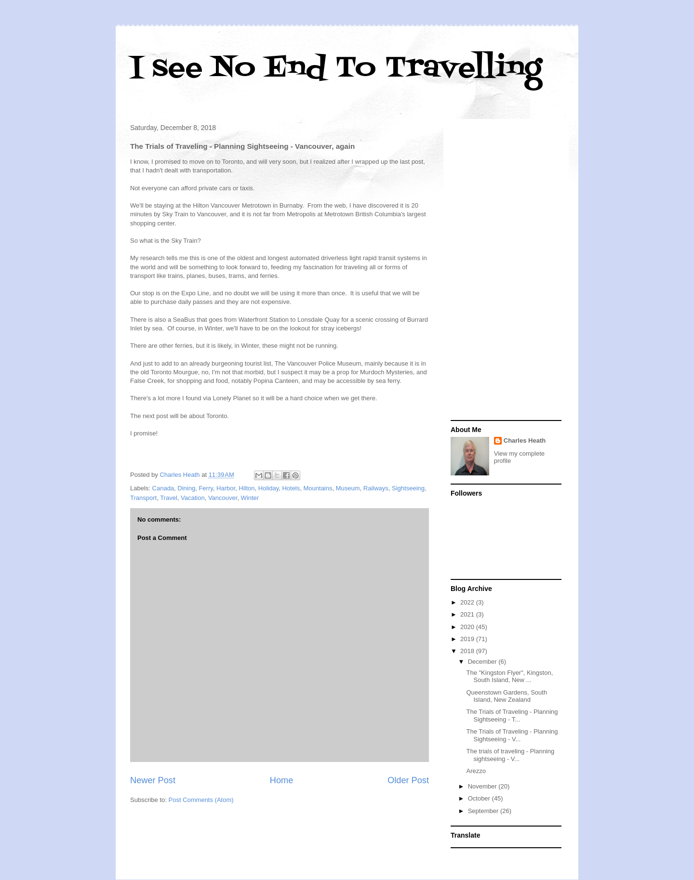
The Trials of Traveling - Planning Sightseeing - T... (512, 715)
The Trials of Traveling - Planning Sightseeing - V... (512, 735)
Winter (250, 497)
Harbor (225, 488)
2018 (468, 651)
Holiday (268, 488)
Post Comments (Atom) (201, 799)
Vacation (193, 497)
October (480, 798)
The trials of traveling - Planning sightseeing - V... (510, 755)
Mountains (318, 488)
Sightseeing (408, 488)
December (483, 661)
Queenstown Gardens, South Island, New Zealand (506, 696)
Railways (375, 488)
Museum (348, 488)
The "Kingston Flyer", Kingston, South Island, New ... (509, 676)
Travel (168, 497)
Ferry (206, 488)
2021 (468, 614)
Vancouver (222, 497)
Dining (186, 488)
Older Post (408, 780)
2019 (468, 639)
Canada (163, 488)
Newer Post (152, 780)
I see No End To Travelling (336, 69)
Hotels (291, 488)
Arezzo (475, 771)
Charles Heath (525, 440)
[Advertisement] (506, 270)
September (484, 810)
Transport (143, 497)
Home (282, 780)
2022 (468, 602)
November (483, 786)
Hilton (246, 488)
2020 (468, 626)
